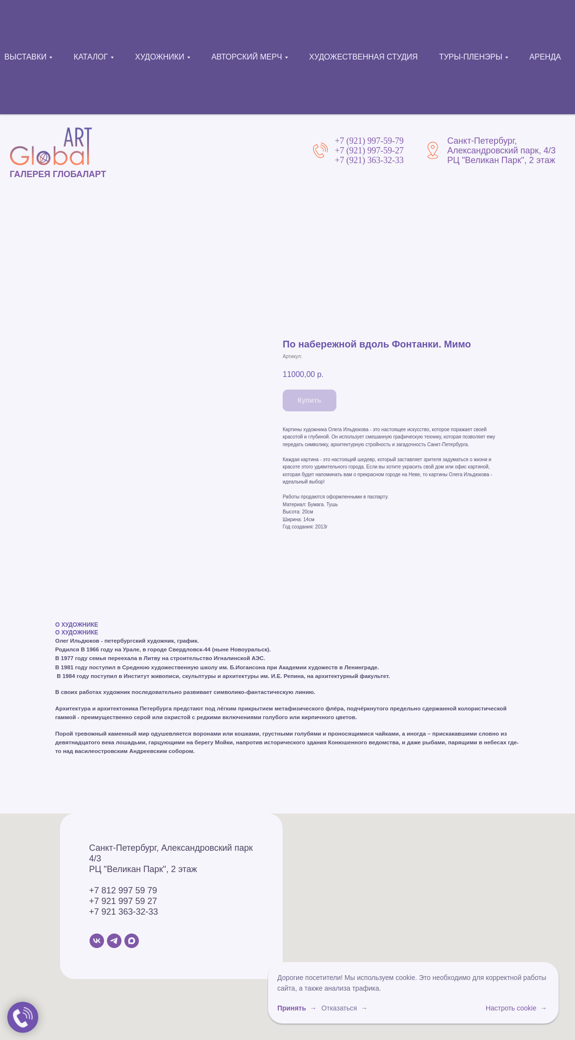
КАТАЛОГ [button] (91, 57)
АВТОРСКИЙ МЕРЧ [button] (247, 57)
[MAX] (131, 941)
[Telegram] (114, 941)
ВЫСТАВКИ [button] (25, 57)
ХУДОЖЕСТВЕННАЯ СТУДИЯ (363, 57)
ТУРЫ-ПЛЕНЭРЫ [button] (470, 57)
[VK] (97, 941)
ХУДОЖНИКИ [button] (159, 57)
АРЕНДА (545, 57)
